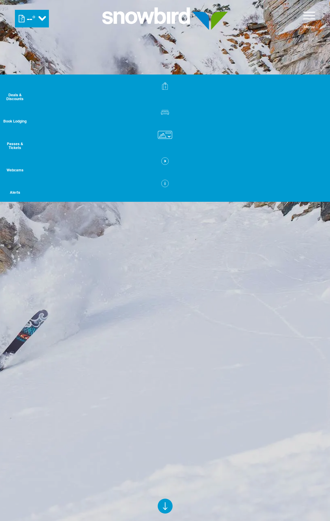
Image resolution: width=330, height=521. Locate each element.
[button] (315, 119)
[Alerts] (315, 197)
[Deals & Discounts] (315, 92)
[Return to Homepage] (165, 18)
